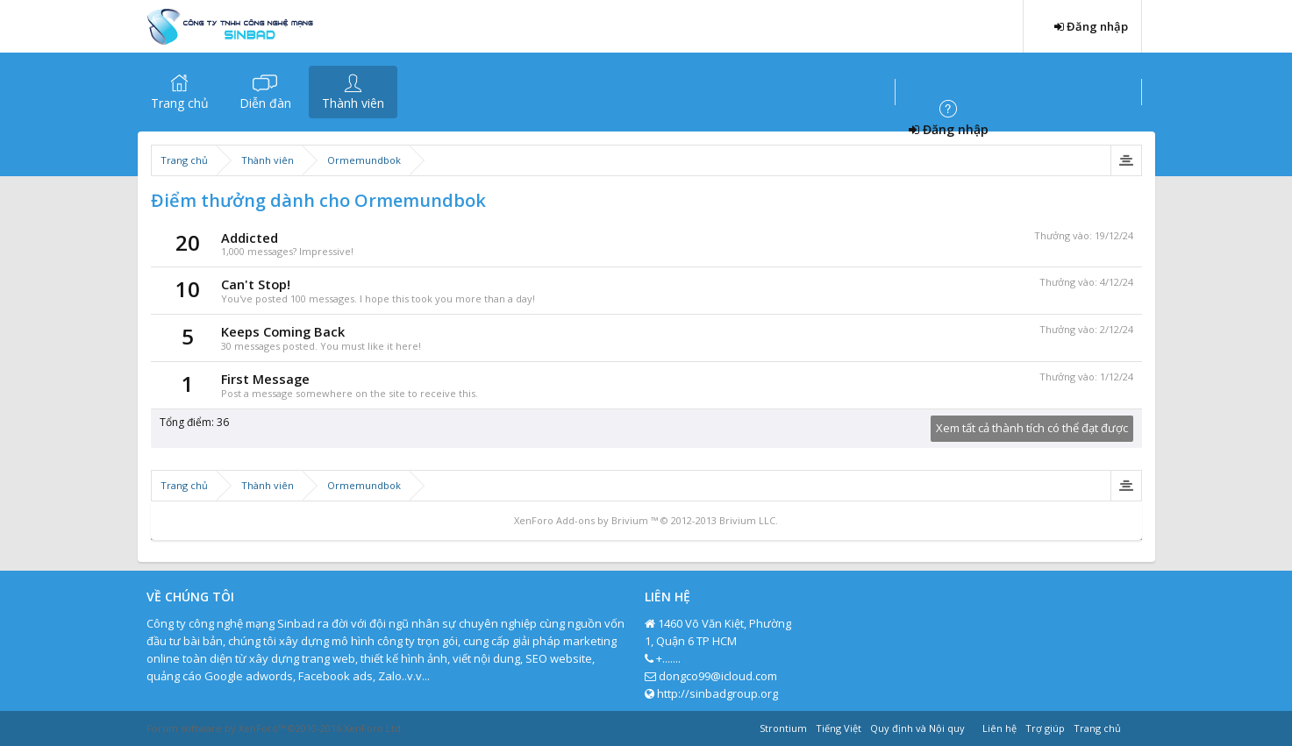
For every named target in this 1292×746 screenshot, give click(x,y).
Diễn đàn (265, 103)
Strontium (783, 728)
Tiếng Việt (838, 728)
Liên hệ (999, 728)
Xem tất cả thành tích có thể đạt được (1032, 428)
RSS (1136, 726)
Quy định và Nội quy (917, 728)
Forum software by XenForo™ (274, 728)
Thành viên (353, 103)
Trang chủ (180, 103)
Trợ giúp (1045, 728)
